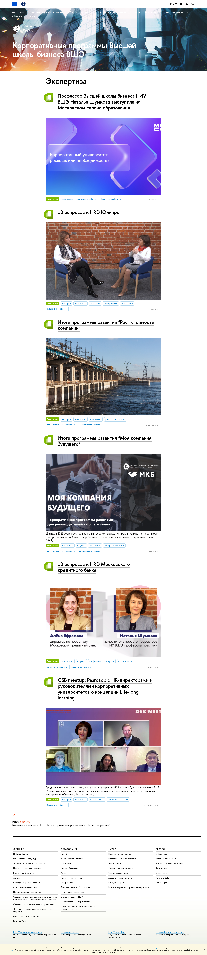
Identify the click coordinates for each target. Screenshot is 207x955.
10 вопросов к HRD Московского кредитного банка (94, 567)
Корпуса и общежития (23, 873)
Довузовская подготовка (72, 858)
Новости (33, 16)
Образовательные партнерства (75, 901)
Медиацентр (162, 873)
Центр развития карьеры (72, 892)
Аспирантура (67, 882)
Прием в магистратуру (71, 877)
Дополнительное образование (75, 887)
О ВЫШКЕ (18, 849)
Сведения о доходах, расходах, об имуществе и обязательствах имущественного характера (35, 898)
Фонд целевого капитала (25, 887)
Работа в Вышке (20, 921)
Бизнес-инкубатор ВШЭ (72, 896)
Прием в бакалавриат (71, 868)
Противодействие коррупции (27, 892)
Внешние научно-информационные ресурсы (128, 887)
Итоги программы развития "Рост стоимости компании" (106, 325)
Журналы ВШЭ (162, 877)
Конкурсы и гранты (117, 882)
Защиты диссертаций (118, 873)
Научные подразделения (119, 854)
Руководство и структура (25, 858)
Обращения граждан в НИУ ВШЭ (28, 882)
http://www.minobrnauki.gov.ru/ (27, 932)
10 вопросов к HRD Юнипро (88, 212)
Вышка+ (64, 873)
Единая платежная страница (26, 916)
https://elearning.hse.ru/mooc (170, 932)
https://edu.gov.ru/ (70, 932)
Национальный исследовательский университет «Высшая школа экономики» (53, 12)
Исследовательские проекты (122, 858)
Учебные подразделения (113, 12)
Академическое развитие (120, 877)
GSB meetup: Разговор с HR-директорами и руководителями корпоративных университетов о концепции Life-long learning (105, 689)
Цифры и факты (20, 854)
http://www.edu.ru (116, 932)
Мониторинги (114, 863)
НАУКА (112, 849)
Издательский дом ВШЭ (167, 858)
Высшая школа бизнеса (145, 12)
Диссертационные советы (120, 868)
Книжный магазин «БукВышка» (169, 863)
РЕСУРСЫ (161, 849)
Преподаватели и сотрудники (27, 868)
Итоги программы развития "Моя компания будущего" (105, 441)
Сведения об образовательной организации (34, 904)
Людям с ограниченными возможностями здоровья (32, 910)
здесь (158, 948)
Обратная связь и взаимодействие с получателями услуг (78, 907)
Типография (161, 868)
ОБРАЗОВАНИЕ (69, 849)
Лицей (64, 854)
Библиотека (161, 854)
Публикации (161, 882)
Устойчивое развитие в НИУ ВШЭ (29, 863)
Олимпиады (66, 863)
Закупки (17, 877)
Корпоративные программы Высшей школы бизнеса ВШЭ (74, 49)
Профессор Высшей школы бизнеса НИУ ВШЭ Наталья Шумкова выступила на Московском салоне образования (102, 101)
